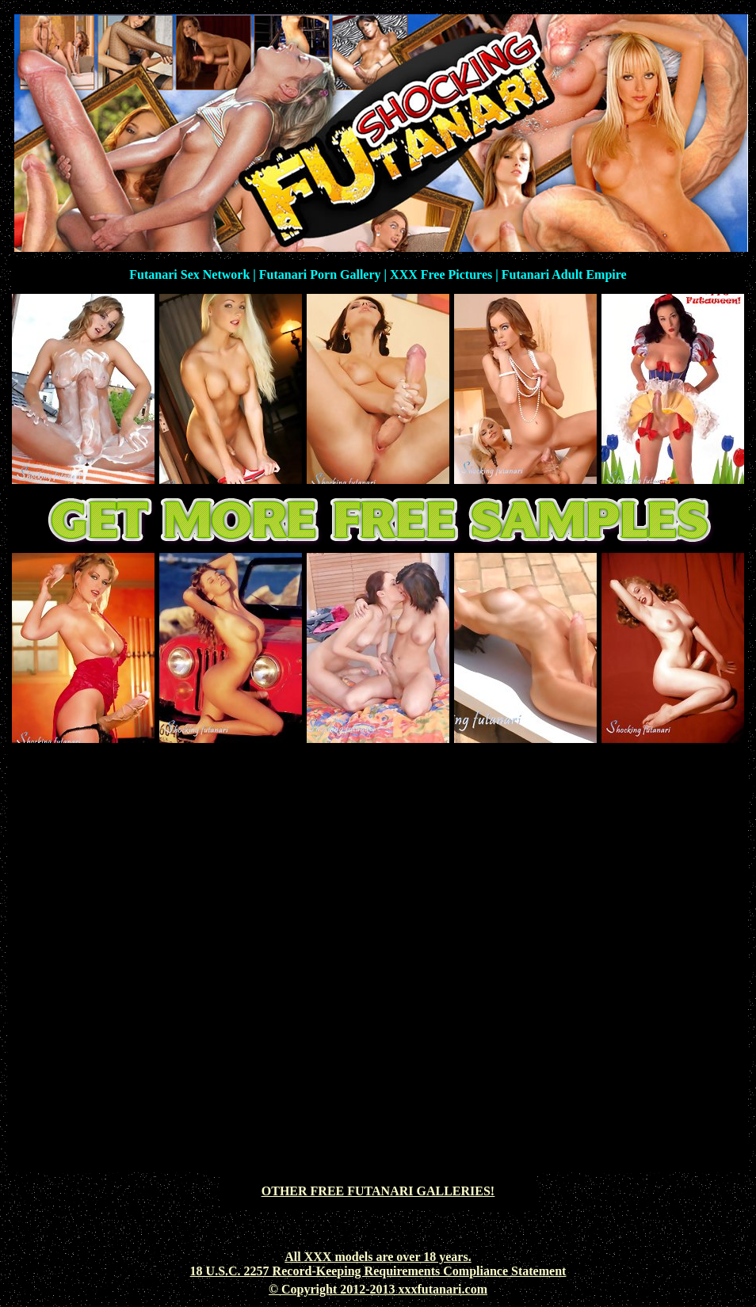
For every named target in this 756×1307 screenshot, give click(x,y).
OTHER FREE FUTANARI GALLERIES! (378, 1191)
